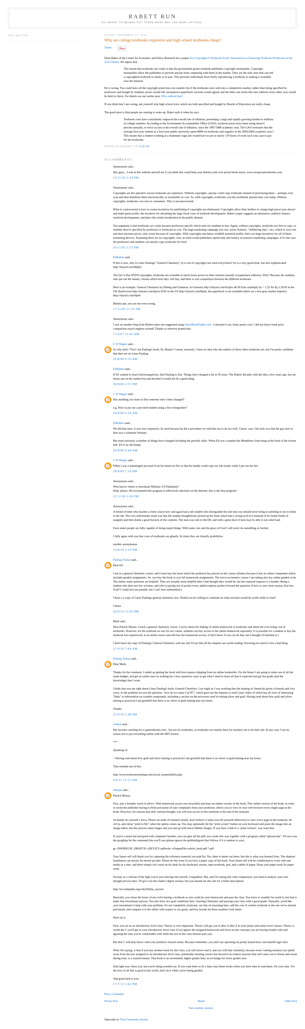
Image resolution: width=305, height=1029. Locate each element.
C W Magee (120, 344)
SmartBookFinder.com (198, 324)
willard (117, 724)
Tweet (107, 47)
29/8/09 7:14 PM (125, 471)
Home (201, 1001)
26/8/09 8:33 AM (125, 359)
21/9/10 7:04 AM (125, 648)
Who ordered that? (172, 96)
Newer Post (111, 1001)
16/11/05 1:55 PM (126, 247)
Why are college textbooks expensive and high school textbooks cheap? (162, 40)
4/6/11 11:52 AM (125, 780)
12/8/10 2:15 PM (125, 549)
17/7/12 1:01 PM (125, 984)
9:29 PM (144, 146)
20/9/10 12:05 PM (126, 611)
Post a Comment (114, 994)
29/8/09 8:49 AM (125, 450)
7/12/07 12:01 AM (126, 334)
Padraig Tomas (121, 559)
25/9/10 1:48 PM (125, 714)
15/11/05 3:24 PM (126, 177)
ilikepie (117, 789)
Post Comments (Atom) (134, 1019)
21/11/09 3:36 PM (126, 496)
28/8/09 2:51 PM (125, 384)
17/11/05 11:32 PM (126, 309)
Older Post (291, 1001)
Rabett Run (152, 16)
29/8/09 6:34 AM (125, 413)
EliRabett (118, 257)
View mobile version (200, 1008)
